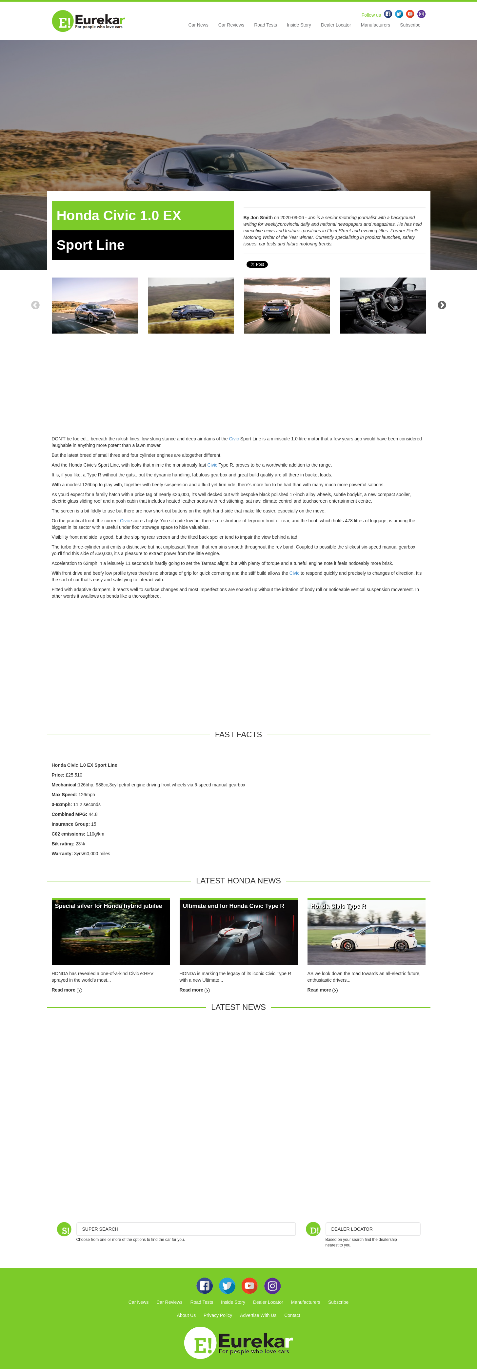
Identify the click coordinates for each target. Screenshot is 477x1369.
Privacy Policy (218, 1315)
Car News (198, 25)
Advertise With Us (258, 1315)
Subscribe (410, 25)
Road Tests (265, 25)
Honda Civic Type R (338, 906)
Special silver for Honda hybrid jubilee (108, 906)
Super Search (100, 1229)
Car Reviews (231, 25)
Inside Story (299, 25)
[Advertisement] (239, 389)
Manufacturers (375, 25)
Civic (234, 438)
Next (442, 305)
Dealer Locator (336, 25)
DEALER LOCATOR (352, 1229)
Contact (292, 1315)
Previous (35, 305)
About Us (186, 1315)
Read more (67, 990)
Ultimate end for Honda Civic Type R (234, 906)
